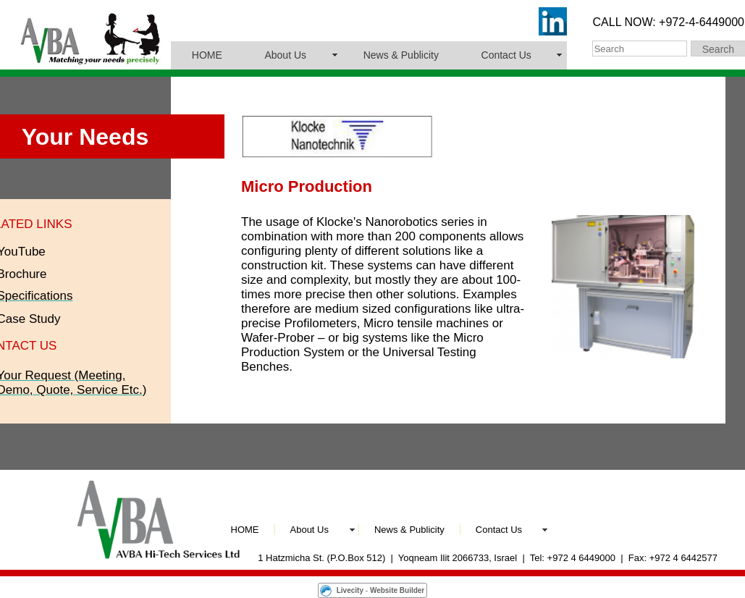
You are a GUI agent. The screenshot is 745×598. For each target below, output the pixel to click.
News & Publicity (401, 55)
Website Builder (397, 590)
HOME (207, 55)
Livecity (350, 590)
